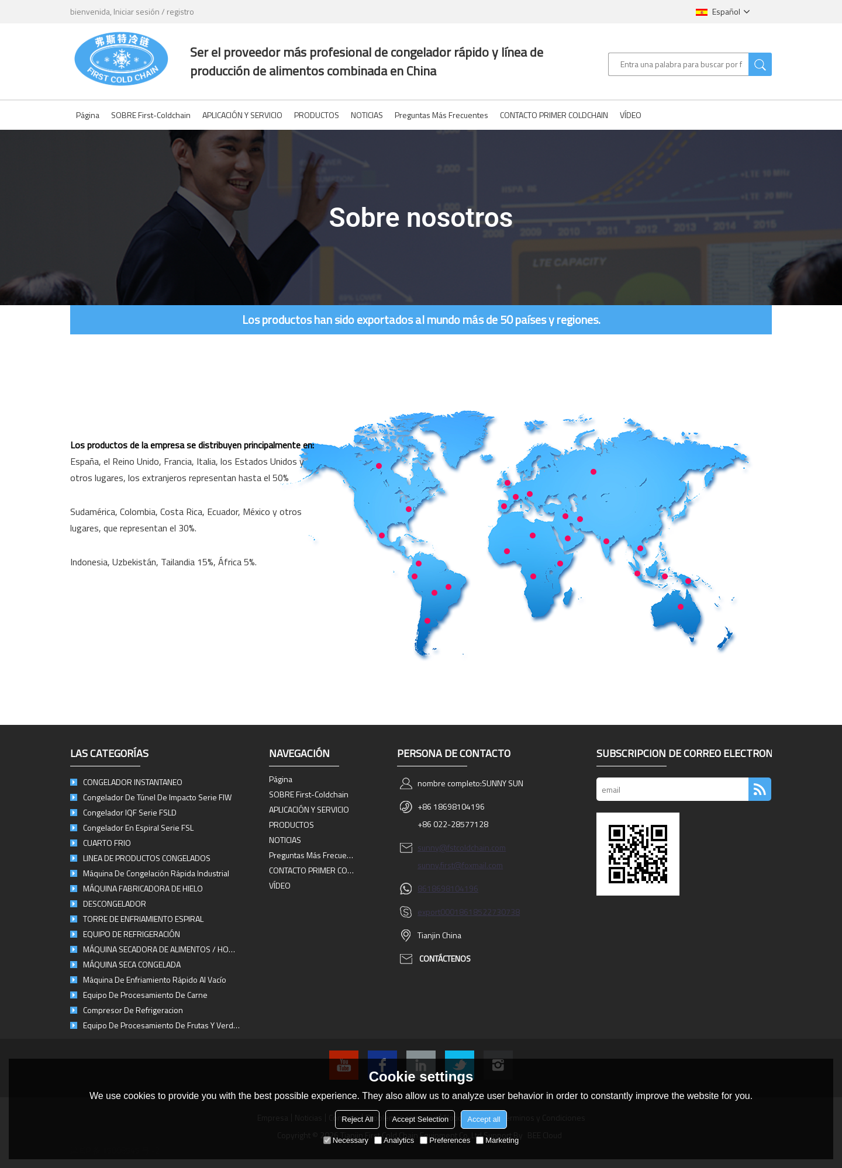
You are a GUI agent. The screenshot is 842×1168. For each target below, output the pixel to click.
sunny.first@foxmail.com (460, 865)
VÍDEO (630, 115)
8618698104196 (447, 888)
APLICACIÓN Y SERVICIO (242, 115)
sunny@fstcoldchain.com (461, 847)
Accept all (483, 1119)
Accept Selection (420, 1119)
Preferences (445, 1140)
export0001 (438, 912)
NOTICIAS (367, 115)
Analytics (394, 1140)
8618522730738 (489, 912)
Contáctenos (445, 958)
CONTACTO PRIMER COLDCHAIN (554, 115)
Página (87, 115)
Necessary (345, 1140)
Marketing (497, 1140)
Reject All (357, 1119)
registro (180, 11)
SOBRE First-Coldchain (151, 115)
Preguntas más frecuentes (441, 115)
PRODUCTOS (316, 115)
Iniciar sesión (136, 11)
